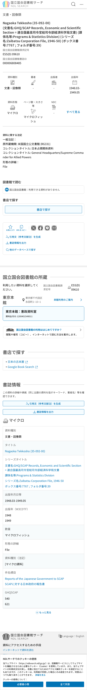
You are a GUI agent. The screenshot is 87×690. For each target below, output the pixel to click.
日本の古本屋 (18, 361)
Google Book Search (23, 367)
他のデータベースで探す (21, 249)
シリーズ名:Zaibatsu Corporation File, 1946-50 (34, 481)
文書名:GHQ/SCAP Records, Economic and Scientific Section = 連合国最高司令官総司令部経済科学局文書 (43, 467)
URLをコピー (21, 228)
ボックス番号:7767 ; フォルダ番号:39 (28, 486)
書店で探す (43, 209)
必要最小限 (23, 684)
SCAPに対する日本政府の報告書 (25, 584)
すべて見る (73, 112)
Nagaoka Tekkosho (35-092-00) (25, 451)
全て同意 (65, 684)
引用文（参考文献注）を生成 (23, 237)
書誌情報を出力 (16, 243)
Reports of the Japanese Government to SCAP (34, 579)
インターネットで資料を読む (18, 650)
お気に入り (10, 228)
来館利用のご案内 (68, 300)
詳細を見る (40, 674)
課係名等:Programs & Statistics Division (29, 475)
